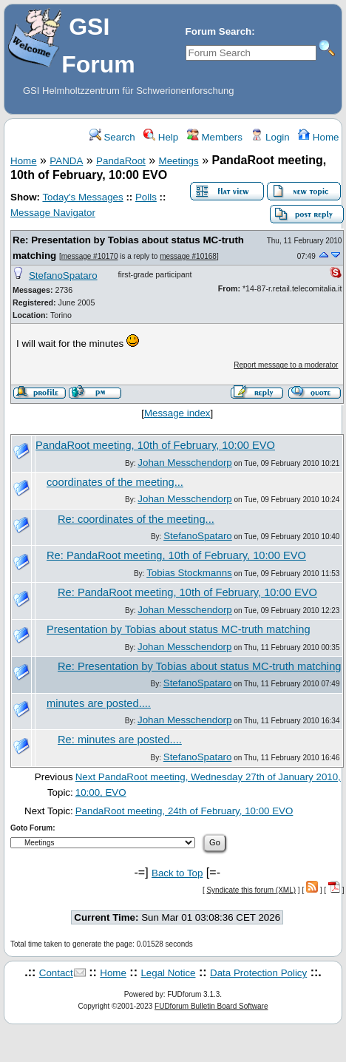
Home (318, 137)
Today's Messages (82, 197)
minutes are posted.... (99, 703)
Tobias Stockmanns (189, 572)
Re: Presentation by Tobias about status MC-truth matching (199, 666)
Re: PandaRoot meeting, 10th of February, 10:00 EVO (176, 555)
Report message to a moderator (286, 365)
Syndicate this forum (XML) (251, 890)
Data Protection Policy (258, 972)
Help (160, 137)
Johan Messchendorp (184, 462)
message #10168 (188, 256)
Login (270, 137)
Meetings (179, 160)
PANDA (66, 160)
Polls (146, 197)
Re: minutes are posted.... (120, 739)
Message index (177, 413)
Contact (56, 972)
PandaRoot (121, 160)
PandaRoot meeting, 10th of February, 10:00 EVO (155, 445)
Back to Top (177, 873)
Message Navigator (52, 212)
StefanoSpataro (63, 275)
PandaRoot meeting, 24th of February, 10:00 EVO (184, 810)
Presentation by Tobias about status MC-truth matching (179, 629)
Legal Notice (167, 972)
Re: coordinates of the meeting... (136, 519)
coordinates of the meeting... (115, 482)
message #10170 (89, 256)
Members (214, 137)
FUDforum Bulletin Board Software (211, 1006)
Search (112, 137)
